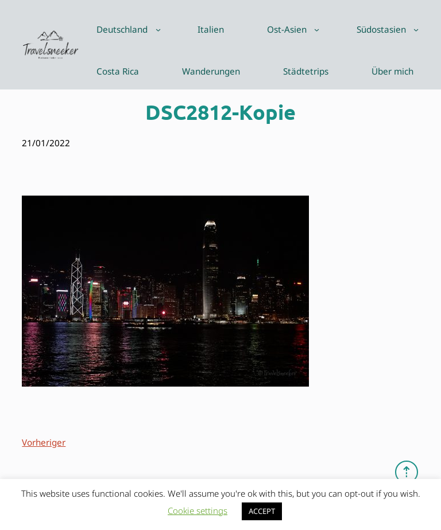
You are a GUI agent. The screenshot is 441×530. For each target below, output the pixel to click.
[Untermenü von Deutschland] (158, 29)
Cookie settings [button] (197, 510)
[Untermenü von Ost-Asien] (316, 29)
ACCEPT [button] (262, 511)
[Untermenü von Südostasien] (416, 29)
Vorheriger (43, 442)
